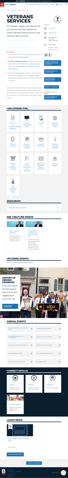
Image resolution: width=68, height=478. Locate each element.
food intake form (20, 73)
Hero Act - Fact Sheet (51, 86)
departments (14, 10)
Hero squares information (8, 306)
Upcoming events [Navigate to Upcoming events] (32, 44)
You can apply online (34, 63)
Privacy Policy (11, 469)
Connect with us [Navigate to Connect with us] (26, 47)
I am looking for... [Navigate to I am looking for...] (11, 44)
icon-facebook (50, 55)
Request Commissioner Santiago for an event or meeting (51, 63)
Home (8, 10)
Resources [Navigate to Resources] (18, 44)
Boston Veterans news (15, 454)
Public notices (45, 4)
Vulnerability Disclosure (14, 471)
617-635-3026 (52, 28)
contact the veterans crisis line (20, 57)
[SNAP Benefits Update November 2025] (20, 436)
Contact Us (11, 476)
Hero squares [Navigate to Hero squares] (10, 47)
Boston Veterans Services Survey (50, 80)
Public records (12, 473)
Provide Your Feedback (34, 463)
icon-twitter (46, 55)
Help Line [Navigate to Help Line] (25, 44)
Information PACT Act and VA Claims (51, 72)
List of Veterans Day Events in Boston (51, 97)
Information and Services (33, 4)
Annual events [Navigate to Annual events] (18, 47)
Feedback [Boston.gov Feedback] (52, 4)
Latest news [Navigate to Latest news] (34, 47)
